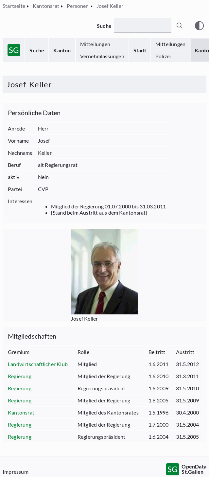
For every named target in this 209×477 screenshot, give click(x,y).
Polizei (163, 56)
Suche (36, 50)
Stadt (139, 50)
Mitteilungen (95, 44)
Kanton (62, 50)
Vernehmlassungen (102, 56)
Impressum (15, 471)
